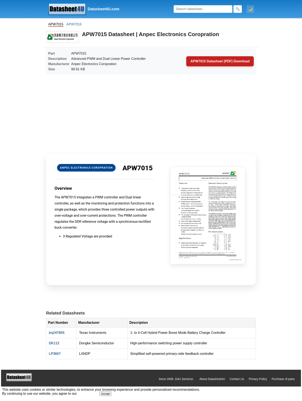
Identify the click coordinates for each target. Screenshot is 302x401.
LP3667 (55, 353)
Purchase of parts (283, 379)
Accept (105, 393)
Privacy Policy (258, 379)
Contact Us (237, 379)
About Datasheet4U (212, 379)
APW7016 (74, 24)
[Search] (203, 9)
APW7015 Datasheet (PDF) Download (220, 61)
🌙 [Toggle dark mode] (250, 9)
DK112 (54, 343)
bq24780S (57, 332)
